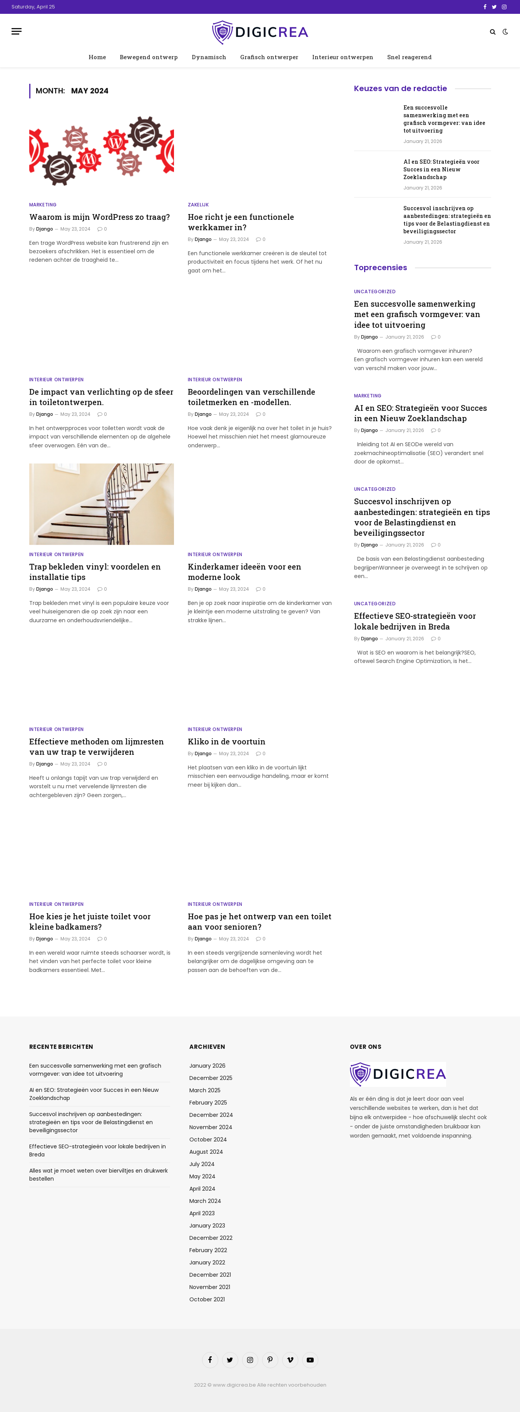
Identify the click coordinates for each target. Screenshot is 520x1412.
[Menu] (17, 31)
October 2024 (208, 1139)
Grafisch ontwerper (269, 57)
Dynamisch (209, 57)
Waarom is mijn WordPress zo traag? (99, 217)
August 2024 (206, 1152)
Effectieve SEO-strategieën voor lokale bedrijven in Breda (415, 621)
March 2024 (205, 1201)
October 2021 (207, 1299)
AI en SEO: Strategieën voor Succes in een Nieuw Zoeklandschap (441, 169)
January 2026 (207, 1066)
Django (44, 229)
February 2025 (208, 1102)
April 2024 (202, 1189)
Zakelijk (198, 204)
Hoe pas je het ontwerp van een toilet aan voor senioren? (259, 921)
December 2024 (211, 1115)
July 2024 (202, 1164)
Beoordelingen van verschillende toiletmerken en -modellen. (251, 397)
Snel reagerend (409, 57)
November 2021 (209, 1287)
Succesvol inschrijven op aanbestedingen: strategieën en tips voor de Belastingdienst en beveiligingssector (447, 219)
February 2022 (208, 1250)
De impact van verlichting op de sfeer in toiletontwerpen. (101, 397)
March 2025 (205, 1090)
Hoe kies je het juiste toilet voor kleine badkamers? (89, 921)
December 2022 (210, 1238)
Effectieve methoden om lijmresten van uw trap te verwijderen (96, 746)
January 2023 (207, 1225)
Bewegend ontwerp (149, 57)
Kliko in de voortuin (227, 741)
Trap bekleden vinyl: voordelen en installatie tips (95, 571)
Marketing (43, 204)
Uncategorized (375, 291)
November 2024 (210, 1127)
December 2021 (210, 1275)
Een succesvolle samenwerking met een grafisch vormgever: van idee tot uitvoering (444, 119)
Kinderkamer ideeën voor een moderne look (244, 571)
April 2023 (202, 1213)
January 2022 (207, 1262)
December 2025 (210, 1078)
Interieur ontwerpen (342, 57)
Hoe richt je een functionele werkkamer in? (241, 222)
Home (97, 57)
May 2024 (202, 1176)
